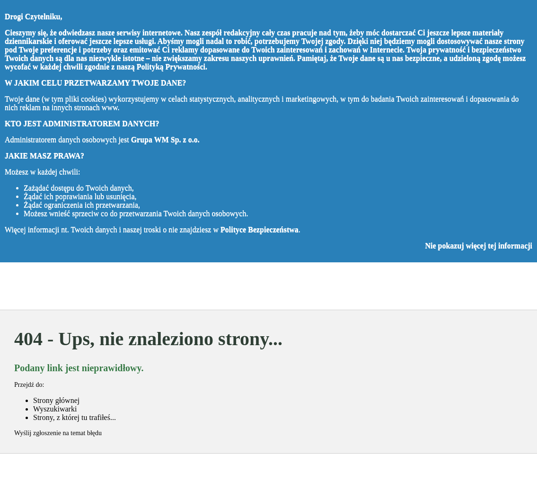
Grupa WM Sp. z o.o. (165, 139)
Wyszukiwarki (55, 409)
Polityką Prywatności (171, 67)
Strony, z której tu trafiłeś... (74, 417)
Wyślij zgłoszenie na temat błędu (58, 433)
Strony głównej (56, 400)
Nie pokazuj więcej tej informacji (478, 246)
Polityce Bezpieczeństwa (259, 229)
